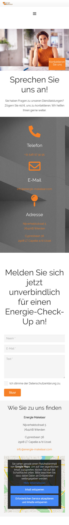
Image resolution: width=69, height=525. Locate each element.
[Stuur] (12, 392)
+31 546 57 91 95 (34, 154)
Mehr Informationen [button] (34, 483)
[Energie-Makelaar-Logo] (8, 3)
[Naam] (34, 338)
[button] (34, 13)
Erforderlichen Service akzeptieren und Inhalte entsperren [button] (34, 500)
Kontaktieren (57, 62)
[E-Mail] (34, 349)
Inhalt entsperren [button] (34, 489)
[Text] (34, 366)
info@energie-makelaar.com (34, 189)
